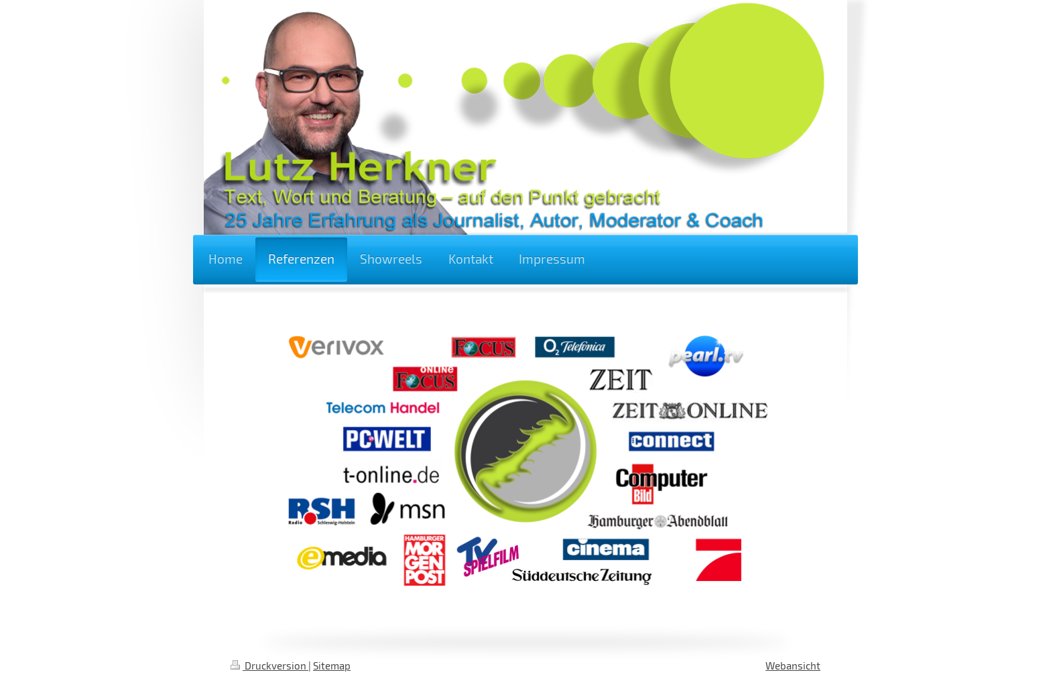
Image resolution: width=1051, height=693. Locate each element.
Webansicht (792, 665)
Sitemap (332, 665)
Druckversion (269, 665)
